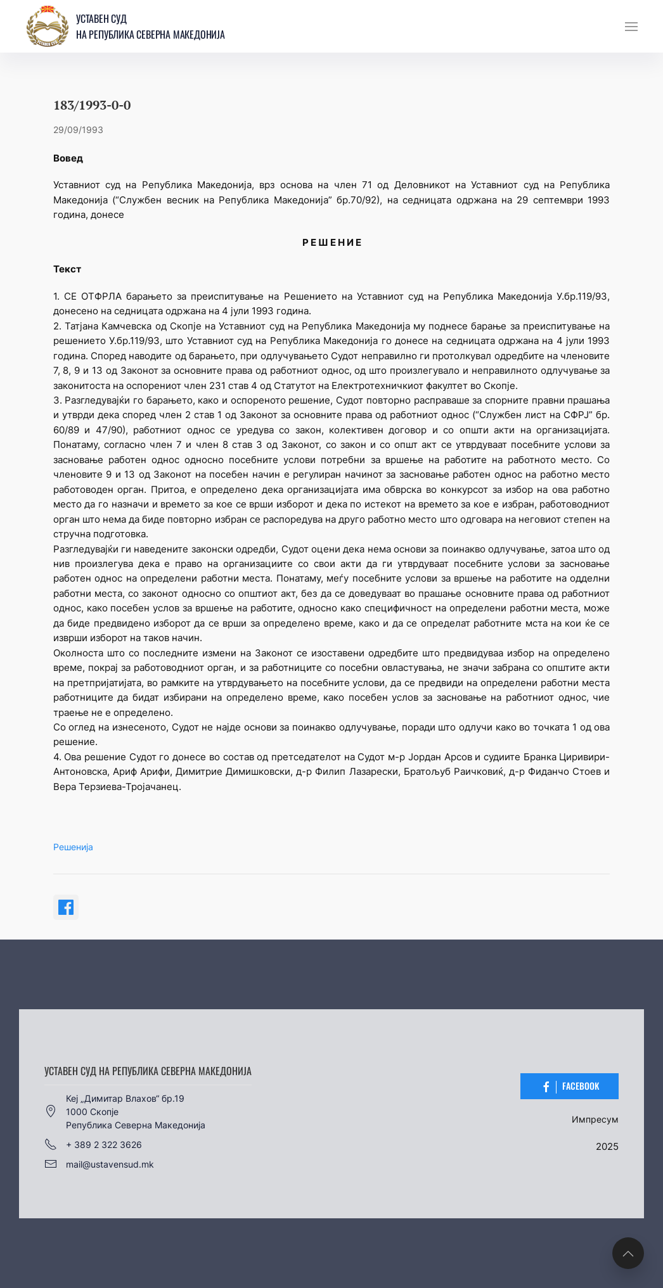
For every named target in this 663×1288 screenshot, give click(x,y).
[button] (631, 26)
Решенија (73, 846)
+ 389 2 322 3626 (93, 1144)
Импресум (595, 1119)
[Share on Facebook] (66, 907)
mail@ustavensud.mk (99, 1163)
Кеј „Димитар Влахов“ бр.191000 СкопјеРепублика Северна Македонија (124, 1111)
